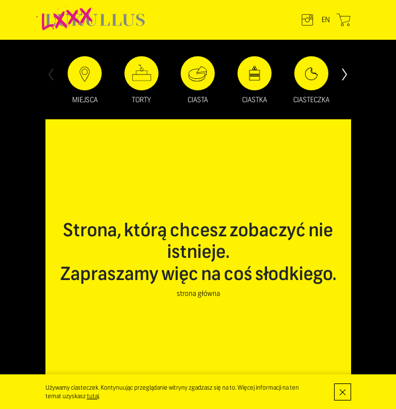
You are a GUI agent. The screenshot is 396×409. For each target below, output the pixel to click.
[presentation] (51, 73)
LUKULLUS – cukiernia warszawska (95, 20)
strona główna (198, 293)
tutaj (93, 396)
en (326, 19)
